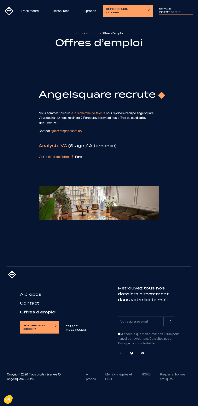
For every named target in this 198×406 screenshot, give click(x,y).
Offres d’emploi (38, 312)
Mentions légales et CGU (118, 377)
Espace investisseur (170, 10)
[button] (8, 399)
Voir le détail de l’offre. (54, 156)
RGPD (146, 374)
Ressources (61, 11)
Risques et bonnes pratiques (172, 377)
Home (78, 33)
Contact (29, 303)
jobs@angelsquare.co (67, 131)
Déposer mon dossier (128, 10)
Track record (30, 11)
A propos (90, 11)
